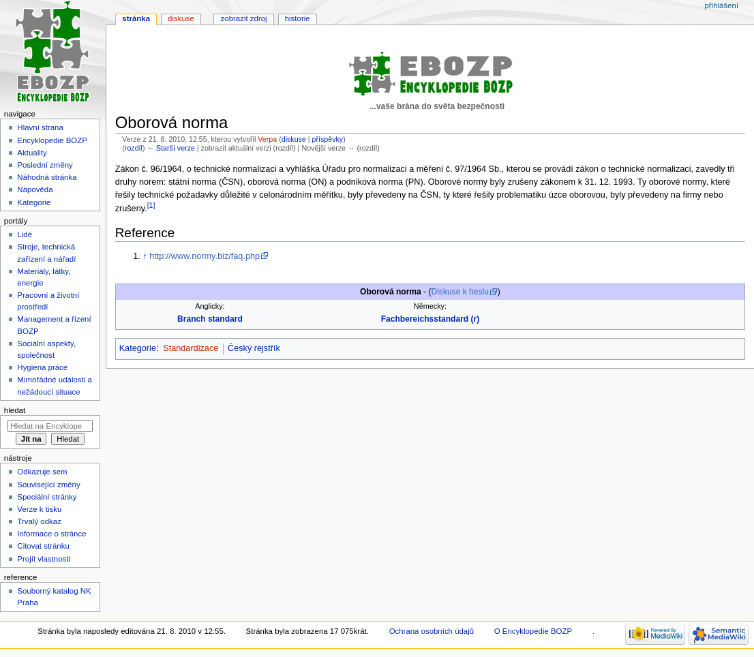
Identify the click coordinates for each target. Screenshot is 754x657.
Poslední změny (45, 165)
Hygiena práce (42, 367)
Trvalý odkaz (39, 521)
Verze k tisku (39, 509)
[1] (151, 205)
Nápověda (34, 189)
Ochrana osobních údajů (431, 631)
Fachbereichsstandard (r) (430, 319)
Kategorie (137, 348)
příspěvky (328, 139)
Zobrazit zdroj (244, 18)
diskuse (294, 139)
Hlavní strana (40, 127)
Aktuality (31, 153)
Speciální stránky (46, 497)
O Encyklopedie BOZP (533, 631)
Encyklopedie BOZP (52, 140)
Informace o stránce (51, 534)
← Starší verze (170, 148)
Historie (297, 18)
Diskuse (181, 18)
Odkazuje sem (42, 472)
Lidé (24, 234)
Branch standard (210, 319)
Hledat (14, 410)
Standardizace (190, 348)
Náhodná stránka (46, 177)
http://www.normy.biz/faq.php (204, 256)
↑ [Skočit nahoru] (144, 256)
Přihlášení (721, 5)
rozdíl (133, 148)
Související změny (48, 484)
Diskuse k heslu (459, 291)
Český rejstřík (254, 348)
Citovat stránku (43, 546)
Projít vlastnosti (43, 559)
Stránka (136, 18)
